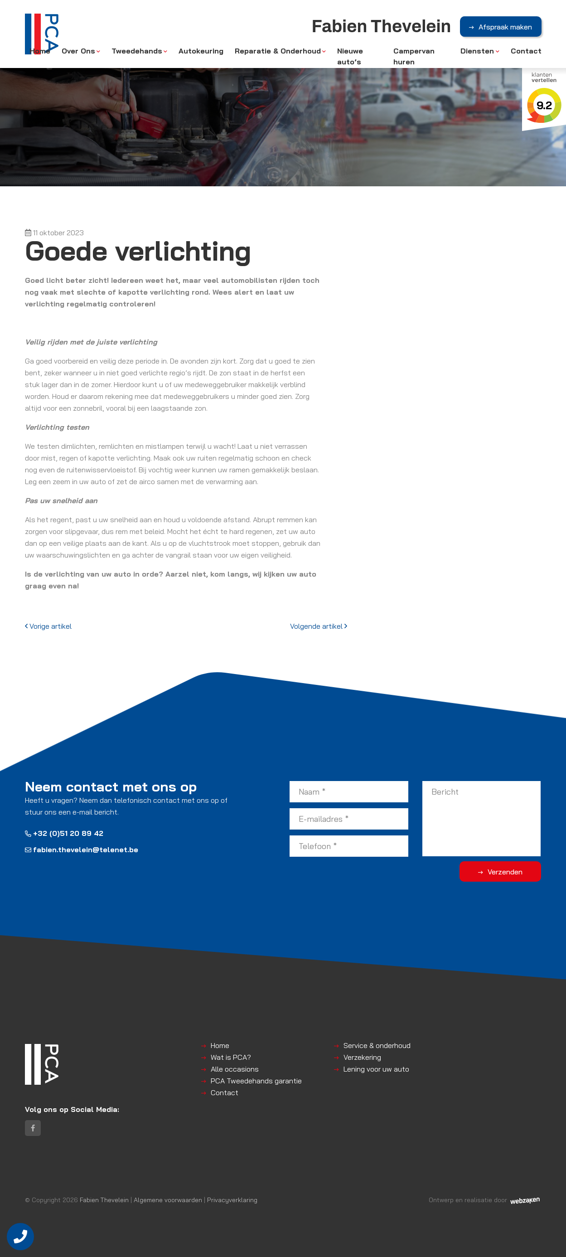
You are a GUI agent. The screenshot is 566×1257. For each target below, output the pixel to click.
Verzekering (362, 1057)
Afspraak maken (505, 26)
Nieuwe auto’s (350, 56)
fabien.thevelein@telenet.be (81, 849)
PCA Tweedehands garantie (256, 1080)
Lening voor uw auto (376, 1068)
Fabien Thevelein (104, 1200)
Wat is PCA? (231, 1057)
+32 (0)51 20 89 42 (64, 833)
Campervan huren (414, 56)
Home (39, 50)
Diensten (477, 50)
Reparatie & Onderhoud (278, 50)
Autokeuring (201, 50)
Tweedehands (136, 50)
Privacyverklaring (232, 1200)
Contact (526, 50)
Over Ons (78, 50)
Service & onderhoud (377, 1045)
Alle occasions (235, 1068)
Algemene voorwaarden (168, 1200)
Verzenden (505, 871)
